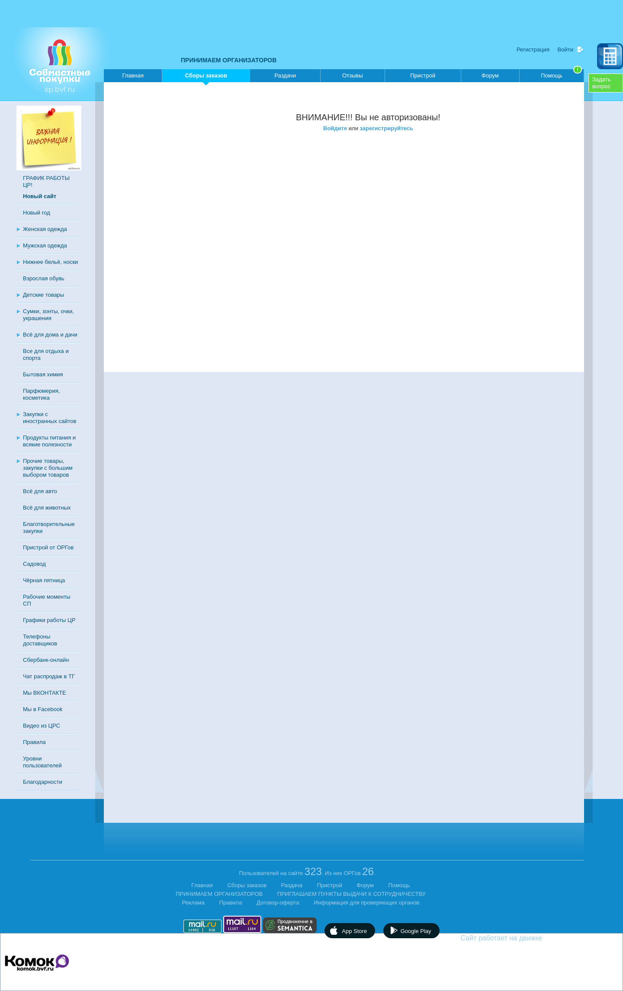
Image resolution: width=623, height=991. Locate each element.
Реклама (193, 902)
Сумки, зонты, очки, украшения (48, 314)
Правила (34, 742)
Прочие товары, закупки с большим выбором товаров (48, 468)
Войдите (335, 128)
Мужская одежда (45, 245)
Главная (132, 75)
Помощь (561, 74)
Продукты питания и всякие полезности (49, 441)
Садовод (34, 564)
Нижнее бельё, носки (50, 262)
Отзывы (352, 75)
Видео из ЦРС (41, 725)
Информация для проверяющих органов (366, 902)
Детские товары (43, 295)
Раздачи (285, 75)
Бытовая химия (43, 374)
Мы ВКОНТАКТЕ (44, 693)
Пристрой (422, 75)
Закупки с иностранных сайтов (49, 417)
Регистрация (533, 49)
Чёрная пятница (44, 580)
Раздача (292, 885)
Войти (565, 49)
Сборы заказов (206, 77)
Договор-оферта (278, 902)
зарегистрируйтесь (386, 128)
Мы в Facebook (42, 709)
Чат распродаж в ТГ (49, 676)
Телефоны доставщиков (40, 640)
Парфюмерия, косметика (41, 394)
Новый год (36, 212)
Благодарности (42, 782)
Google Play (416, 931)
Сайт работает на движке (520, 938)
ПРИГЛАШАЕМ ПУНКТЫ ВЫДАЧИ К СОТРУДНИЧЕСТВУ (351, 894)
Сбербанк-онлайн (46, 660)
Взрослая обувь (43, 278)
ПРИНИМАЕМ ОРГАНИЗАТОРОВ (228, 60)
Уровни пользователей (42, 762)
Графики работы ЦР (49, 620)
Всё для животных (47, 507)
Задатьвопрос (601, 83)
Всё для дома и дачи (50, 334)
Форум (490, 75)
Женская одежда (45, 229)
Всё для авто (40, 491)
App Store (354, 931)
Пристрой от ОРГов (48, 547)
